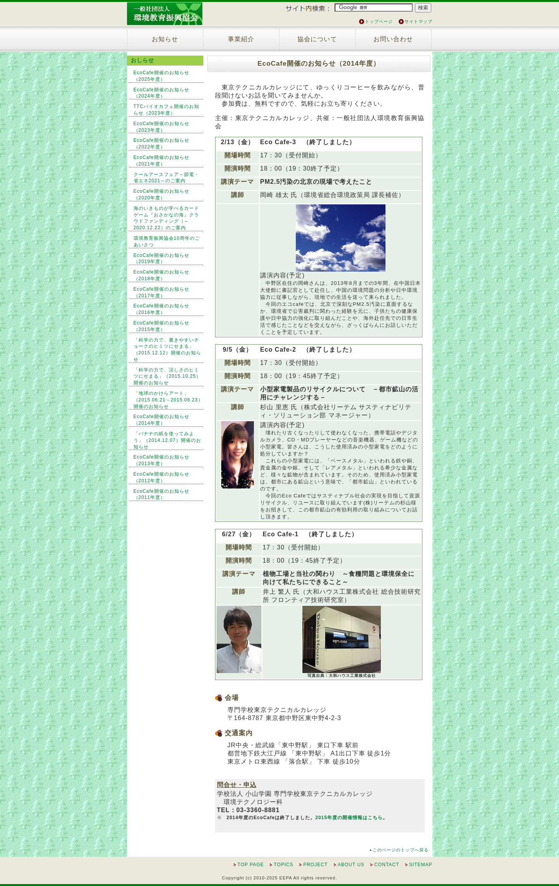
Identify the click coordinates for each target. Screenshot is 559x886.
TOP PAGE (251, 864)
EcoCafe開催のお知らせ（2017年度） (161, 292)
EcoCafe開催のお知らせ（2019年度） (161, 259)
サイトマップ (418, 21)
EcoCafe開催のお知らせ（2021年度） (161, 161)
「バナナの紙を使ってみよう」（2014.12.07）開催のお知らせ (167, 440)
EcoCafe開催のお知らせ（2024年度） (161, 93)
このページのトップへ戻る (401, 850)
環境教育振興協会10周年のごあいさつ (167, 241)
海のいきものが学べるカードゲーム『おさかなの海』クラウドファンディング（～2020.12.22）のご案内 (166, 218)
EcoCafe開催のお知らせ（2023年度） (161, 127)
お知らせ (165, 39)
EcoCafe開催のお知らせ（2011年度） (161, 494)
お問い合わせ (393, 39)
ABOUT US (351, 864)
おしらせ (142, 60)
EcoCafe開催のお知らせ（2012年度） (161, 477)
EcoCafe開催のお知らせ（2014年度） (161, 420)
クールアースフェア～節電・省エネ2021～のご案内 (166, 178)
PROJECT (315, 864)
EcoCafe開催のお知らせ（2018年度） (161, 275)
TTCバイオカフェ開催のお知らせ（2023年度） (166, 110)
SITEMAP (420, 864)
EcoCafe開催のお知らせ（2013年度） (161, 460)
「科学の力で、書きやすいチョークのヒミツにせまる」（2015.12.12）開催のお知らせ (167, 349)
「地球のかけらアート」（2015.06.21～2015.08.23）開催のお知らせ (168, 400)
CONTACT (386, 864)
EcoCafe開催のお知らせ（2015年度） (161, 326)
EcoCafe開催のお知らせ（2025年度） (161, 76)
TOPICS (283, 864)
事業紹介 (241, 39)
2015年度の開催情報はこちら (349, 817)
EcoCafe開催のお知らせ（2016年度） (161, 309)
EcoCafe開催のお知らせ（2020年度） (161, 194)
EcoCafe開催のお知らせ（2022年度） (161, 144)
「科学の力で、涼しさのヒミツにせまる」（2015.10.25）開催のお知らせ (167, 376)
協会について (317, 39)
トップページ (379, 21)
